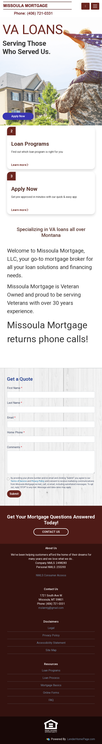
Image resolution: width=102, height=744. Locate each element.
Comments (14, 447)
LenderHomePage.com (81, 739)
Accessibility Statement (51, 642)
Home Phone (16, 432)
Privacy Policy (37, 481)
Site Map (51, 650)
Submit (14, 493)
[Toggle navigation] (95, 6)
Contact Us (51, 531)
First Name (14, 388)
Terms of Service (19, 481)
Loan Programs (51, 670)
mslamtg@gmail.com (51, 607)
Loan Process (51, 677)
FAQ (51, 700)
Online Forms (51, 692)
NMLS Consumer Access (51, 575)
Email (11, 417)
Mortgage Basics (51, 685)
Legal (51, 628)
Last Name (14, 402)
